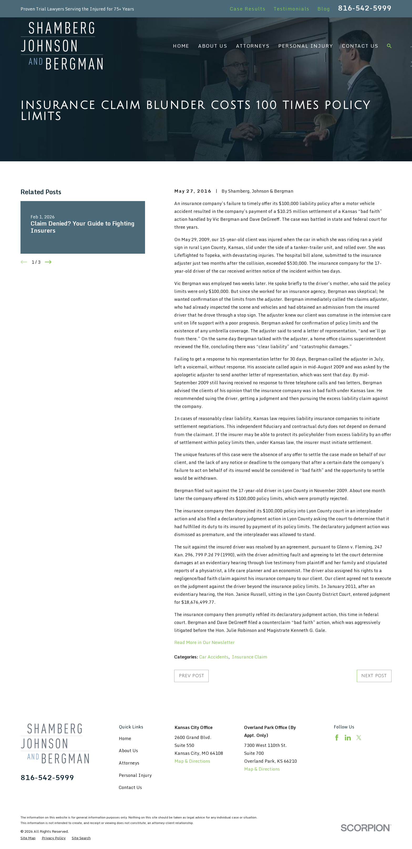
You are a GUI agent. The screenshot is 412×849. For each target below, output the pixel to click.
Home (125, 738)
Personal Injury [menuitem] (305, 46)
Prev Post (191, 675)
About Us (128, 750)
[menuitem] (27, 838)
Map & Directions (192, 761)
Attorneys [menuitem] (253, 46)
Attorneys (129, 762)
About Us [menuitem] (212, 46)
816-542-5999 (365, 7)
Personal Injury (135, 775)
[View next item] (48, 262)
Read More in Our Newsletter (204, 642)
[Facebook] (337, 738)
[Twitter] (359, 738)
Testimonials (292, 9)
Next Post (374, 675)
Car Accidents (213, 656)
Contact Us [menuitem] (360, 46)
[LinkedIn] (348, 738)
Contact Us (130, 787)
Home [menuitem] (181, 46)
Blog (323, 9)
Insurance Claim (249, 656)
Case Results (248, 9)
